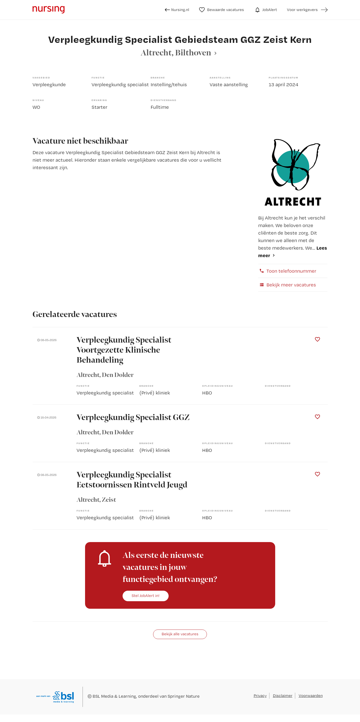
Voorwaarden (311, 695)
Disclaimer (282, 695)
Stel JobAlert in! (146, 595)
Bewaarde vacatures (221, 9)
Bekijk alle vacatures (180, 634)
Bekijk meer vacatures (287, 285)
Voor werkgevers (302, 9)
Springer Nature (184, 696)
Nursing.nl (177, 9)
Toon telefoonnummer (287, 271)
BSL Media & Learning (114, 696)
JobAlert (265, 9)
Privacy (260, 695)
